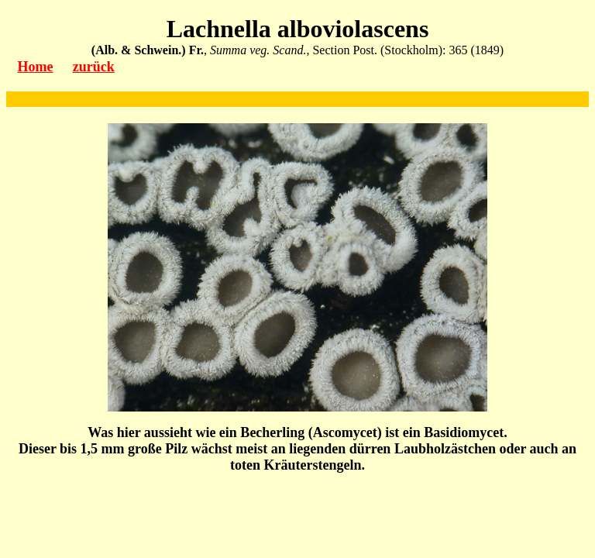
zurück (94, 66)
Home (35, 66)
